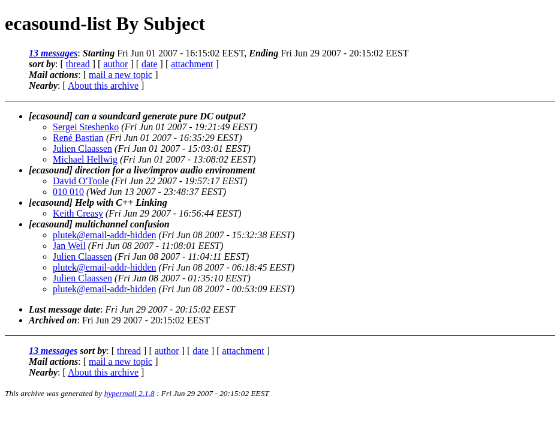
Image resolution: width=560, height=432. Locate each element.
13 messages (53, 53)
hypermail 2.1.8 (129, 393)
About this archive (103, 85)
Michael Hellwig (85, 159)
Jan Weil (69, 246)
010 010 (68, 192)
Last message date (64, 309)
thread (78, 64)
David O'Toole (81, 181)
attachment (192, 64)
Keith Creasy (78, 213)
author (115, 64)
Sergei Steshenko (86, 127)
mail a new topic (120, 75)
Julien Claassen (82, 148)
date (149, 64)
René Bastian (78, 138)
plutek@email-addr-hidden (104, 235)
